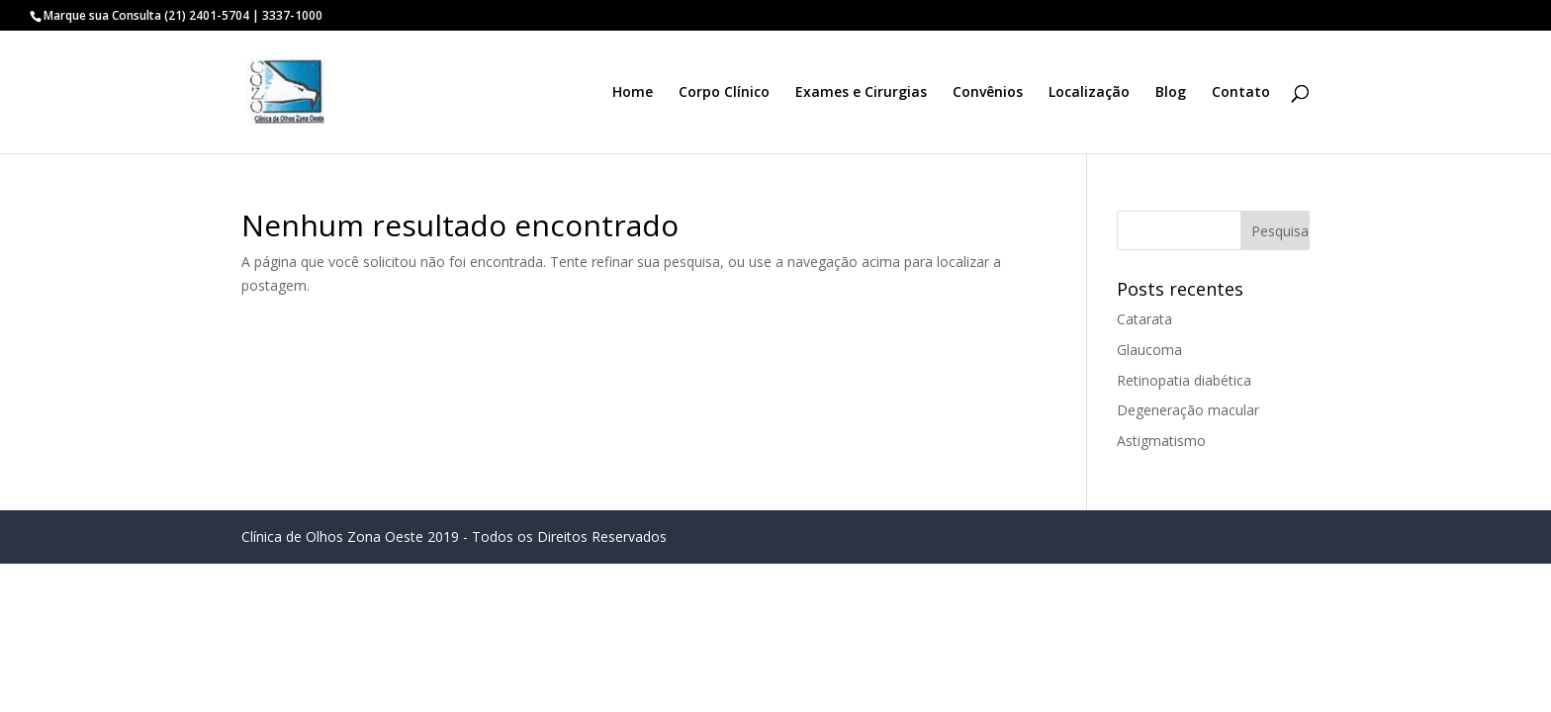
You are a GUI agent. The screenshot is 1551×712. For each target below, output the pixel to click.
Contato (1241, 93)
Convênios (988, 93)
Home (632, 93)
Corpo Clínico (724, 93)
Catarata (1144, 319)
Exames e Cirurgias (861, 93)
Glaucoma (1149, 349)
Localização (1089, 93)
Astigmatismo (1161, 440)
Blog (1170, 93)
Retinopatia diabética (1184, 380)
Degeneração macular (1188, 409)
